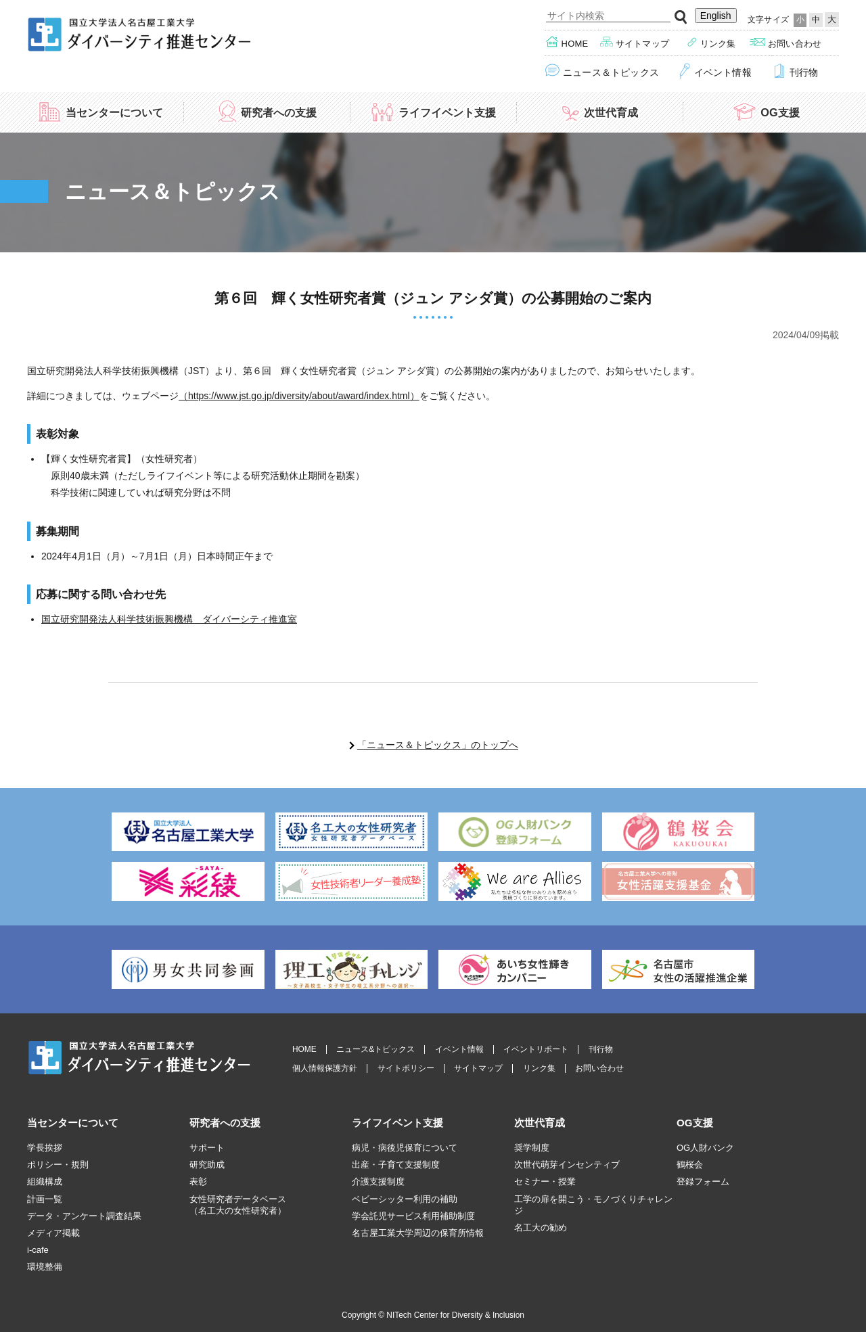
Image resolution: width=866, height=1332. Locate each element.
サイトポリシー (406, 1068)
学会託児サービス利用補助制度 (413, 1216)
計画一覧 (44, 1199)
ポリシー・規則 (58, 1164)
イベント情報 (715, 71)
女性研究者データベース (237, 1205)
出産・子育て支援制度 (396, 1164)
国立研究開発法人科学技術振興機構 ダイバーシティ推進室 (169, 619)
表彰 (198, 1181)
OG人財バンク (705, 1148)
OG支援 (765, 111)
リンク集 (711, 42)
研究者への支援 (266, 111)
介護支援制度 (378, 1181)
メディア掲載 (53, 1233)
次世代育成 (599, 111)
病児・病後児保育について (404, 1148)
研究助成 (207, 1164)
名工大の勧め (540, 1227)
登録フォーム (703, 1181)
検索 (681, 17)
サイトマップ (635, 42)
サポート (207, 1148)
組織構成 (44, 1181)
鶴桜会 (690, 1164)
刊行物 (795, 71)
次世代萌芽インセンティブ (567, 1164)
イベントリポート (535, 1049)
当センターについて (100, 111)
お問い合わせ (785, 42)
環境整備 (44, 1267)
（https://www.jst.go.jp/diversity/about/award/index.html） (299, 395)
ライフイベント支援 (433, 111)
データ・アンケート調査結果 (84, 1216)
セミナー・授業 (545, 1181)
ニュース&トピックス (375, 1049)
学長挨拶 (44, 1148)
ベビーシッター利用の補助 (404, 1199)
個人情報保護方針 (324, 1068)
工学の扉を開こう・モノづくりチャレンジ (593, 1205)
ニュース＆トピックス (602, 71)
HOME (304, 1049)
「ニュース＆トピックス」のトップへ (437, 744)
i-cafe (38, 1250)
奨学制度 (531, 1148)
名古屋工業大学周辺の (418, 1233)
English (715, 15)
